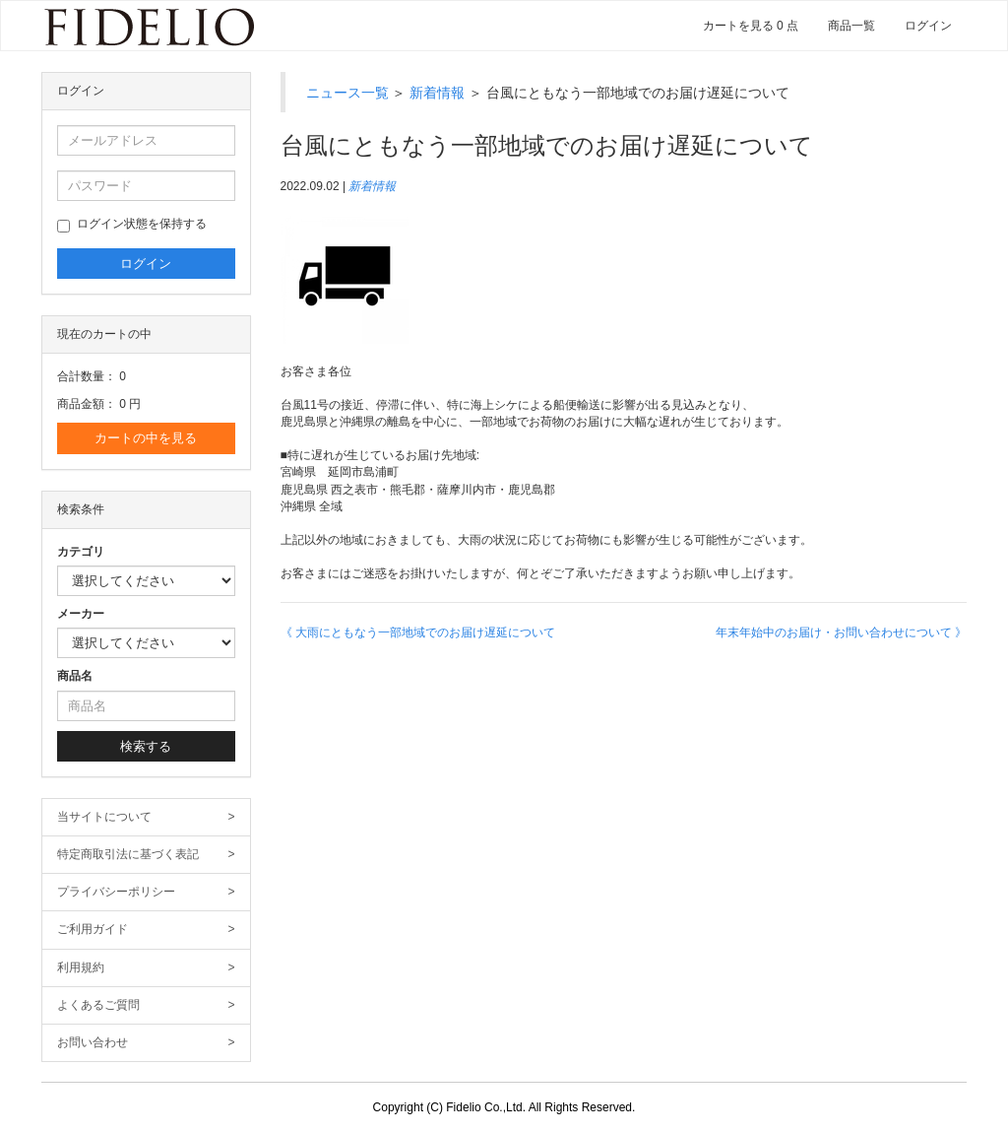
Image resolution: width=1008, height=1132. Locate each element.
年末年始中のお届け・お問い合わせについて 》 (841, 632)
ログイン (928, 26)
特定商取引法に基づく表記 (146, 854)
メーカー (80, 614)
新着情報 (437, 92)
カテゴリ (80, 552)
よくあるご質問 (146, 1005)
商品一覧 (851, 26)
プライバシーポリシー (146, 892)
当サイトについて (146, 817)
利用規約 (146, 968)
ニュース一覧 (347, 92)
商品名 (75, 676)
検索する (145, 746)
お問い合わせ (146, 1042)
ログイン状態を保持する (132, 225)
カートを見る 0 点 (750, 26)
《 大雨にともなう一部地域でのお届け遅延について (418, 632)
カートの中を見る (145, 438)
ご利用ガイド (146, 929)
